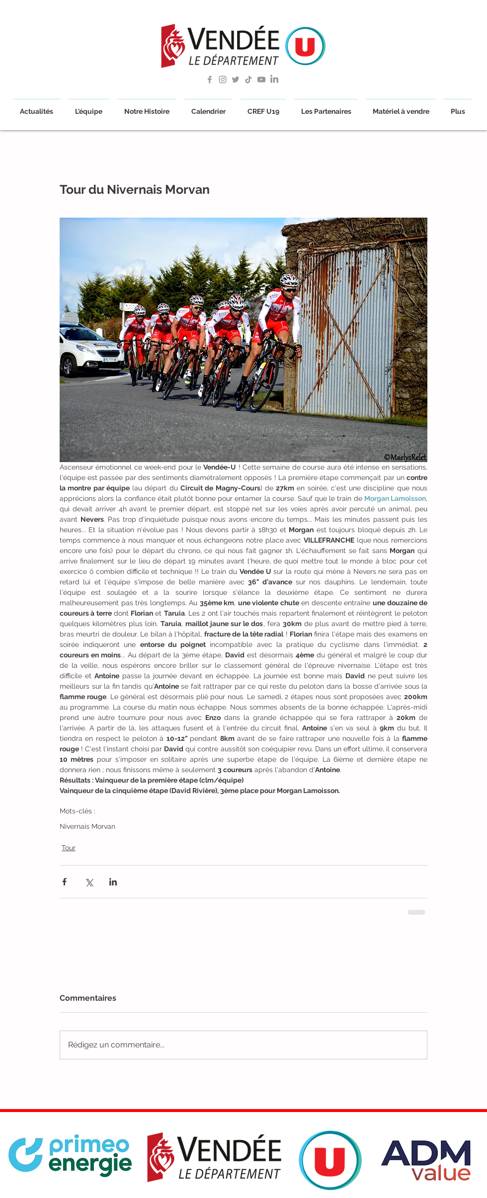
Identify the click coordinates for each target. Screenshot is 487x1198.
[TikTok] (248, 79)
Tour (69, 848)
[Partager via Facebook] (64, 881)
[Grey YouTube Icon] (261, 79)
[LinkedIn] (274, 79)
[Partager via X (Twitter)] (88, 881)
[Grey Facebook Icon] (210, 79)
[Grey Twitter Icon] (236, 79)
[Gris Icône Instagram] (223, 79)
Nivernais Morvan (87, 826)
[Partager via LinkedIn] (113, 881)
